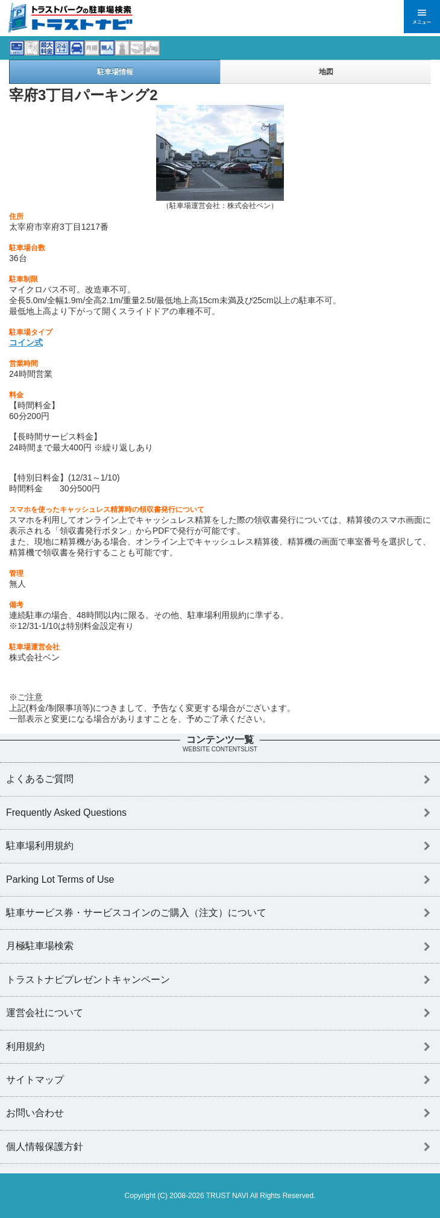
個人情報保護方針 (44, 1146)
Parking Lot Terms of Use (60, 879)
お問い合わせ (35, 1113)
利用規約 (25, 1046)
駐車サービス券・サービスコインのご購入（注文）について (136, 912)
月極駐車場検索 (40, 946)
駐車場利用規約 (40, 846)
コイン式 (26, 342)
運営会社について (44, 1013)
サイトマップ (35, 1079)
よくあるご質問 (40, 779)
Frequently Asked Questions (66, 812)
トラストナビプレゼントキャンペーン (88, 979)
